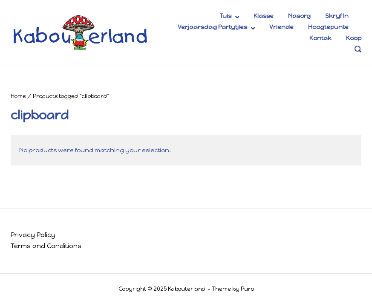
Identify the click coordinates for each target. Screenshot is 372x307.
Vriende (281, 27)
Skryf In (337, 16)
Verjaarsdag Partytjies (212, 27)
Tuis (225, 16)
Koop (353, 38)
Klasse (264, 16)
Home (18, 96)
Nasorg (299, 16)
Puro (247, 289)
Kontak (320, 38)
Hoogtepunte (328, 27)
